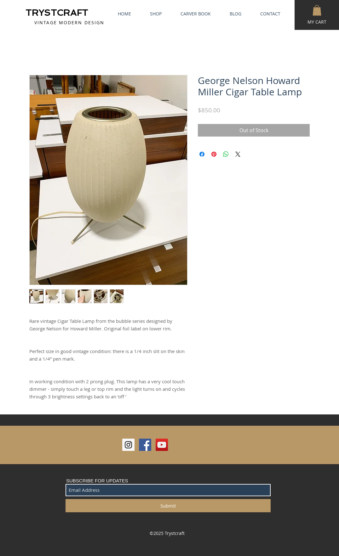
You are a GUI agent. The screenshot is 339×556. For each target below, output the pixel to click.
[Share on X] (238, 154)
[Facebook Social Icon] (145, 445)
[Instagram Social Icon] (128, 445)
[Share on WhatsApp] (226, 154)
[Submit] (168, 505)
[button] (317, 10)
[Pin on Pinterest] (214, 154)
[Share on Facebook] (202, 154)
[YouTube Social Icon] (162, 445)
